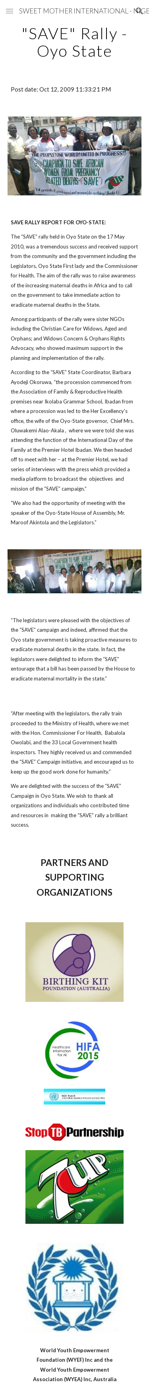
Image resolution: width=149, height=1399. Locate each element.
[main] (75, 42)
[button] (9, 11)
